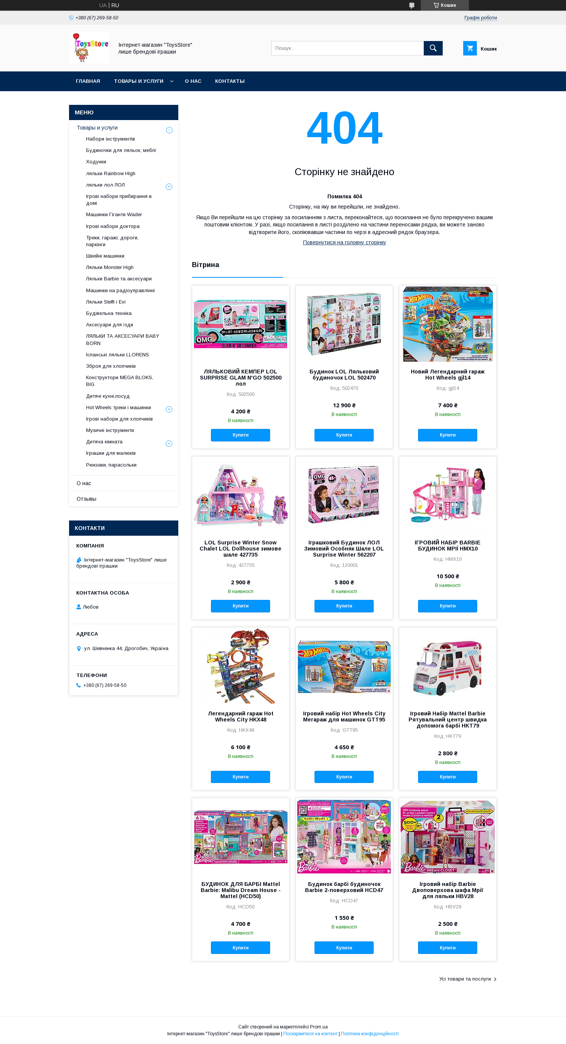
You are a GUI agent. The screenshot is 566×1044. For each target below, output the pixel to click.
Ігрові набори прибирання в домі (119, 199)
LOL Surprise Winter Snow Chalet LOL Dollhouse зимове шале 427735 (240, 548)
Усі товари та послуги (465, 979)
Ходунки (96, 162)
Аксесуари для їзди (109, 324)
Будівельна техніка (109, 313)
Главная (88, 81)
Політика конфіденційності (370, 1033)
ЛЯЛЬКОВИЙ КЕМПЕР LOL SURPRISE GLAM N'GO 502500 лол (240, 378)
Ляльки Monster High (110, 267)
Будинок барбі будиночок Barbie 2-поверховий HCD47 (344, 887)
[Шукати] (433, 48)
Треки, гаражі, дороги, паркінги (112, 241)
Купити (240, 435)
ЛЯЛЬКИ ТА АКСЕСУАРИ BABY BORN (122, 339)
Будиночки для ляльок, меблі (121, 150)
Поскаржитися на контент (310, 1033)
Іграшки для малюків (111, 453)
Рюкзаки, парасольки (111, 465)
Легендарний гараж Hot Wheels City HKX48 (241, 716)
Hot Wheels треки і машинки (118, 407)
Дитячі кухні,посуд (108, 396)
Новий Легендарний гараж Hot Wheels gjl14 (447, 375)
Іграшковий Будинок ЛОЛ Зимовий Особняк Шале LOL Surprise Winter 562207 (344, 548)
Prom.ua (319, 1027)
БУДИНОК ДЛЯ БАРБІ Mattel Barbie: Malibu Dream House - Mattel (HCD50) (241, 890)
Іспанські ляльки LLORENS (117, 354)
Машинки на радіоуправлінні (120, 290)
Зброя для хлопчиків (111, 366)
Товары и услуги (139, 81)
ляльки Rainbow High (110, 173)
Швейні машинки (105, 256)
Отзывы (86, 499)
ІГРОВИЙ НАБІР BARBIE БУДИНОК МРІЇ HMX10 (448, 545)
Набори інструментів (110, 139)
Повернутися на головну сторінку (344, 242)
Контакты (230, 81)
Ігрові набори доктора (113, 226)
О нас (193, 81)
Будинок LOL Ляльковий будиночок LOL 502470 (344, 375)
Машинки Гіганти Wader (114, 214)
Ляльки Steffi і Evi (106, 302)
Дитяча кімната (104, 441)
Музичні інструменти (110, 430)
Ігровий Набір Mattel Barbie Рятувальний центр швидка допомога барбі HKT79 (448, 719)
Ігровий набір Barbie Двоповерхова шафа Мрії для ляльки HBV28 (447, 890)
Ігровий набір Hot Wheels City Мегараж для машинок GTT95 (344, 716)
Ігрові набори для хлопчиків (119, 419)
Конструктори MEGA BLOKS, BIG (119, 381)
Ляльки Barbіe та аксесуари (119, 279)
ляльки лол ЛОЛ (105, 185)
